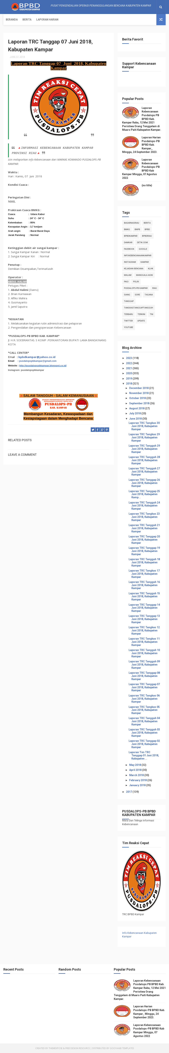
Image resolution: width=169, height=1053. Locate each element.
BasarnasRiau (131, 223)
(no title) (147, 185)
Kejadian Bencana (133, 268)
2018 (129, 383)
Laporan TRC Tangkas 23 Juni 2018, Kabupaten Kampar (144, 517)
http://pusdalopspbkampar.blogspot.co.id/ (43, 365)
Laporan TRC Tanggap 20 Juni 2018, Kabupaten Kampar (144, 539)
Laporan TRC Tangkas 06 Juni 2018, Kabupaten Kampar (144, 698)
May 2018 (135, 764)
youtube (128, 327)
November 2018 (139, 393)
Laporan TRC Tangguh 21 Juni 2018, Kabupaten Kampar (144, 528)
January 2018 (137, 785)
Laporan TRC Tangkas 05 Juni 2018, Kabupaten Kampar (144, 710)
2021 (129, 368)
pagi (126, 281)
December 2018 (139, 388)
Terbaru (128, 314)
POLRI (136, 281)
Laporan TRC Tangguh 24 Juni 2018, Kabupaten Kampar (144, 505)
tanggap (129, 301)
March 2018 (136, 775)
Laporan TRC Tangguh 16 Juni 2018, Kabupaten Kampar (144, 585)
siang (127, 295)
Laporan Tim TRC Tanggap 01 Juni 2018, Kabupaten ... (144, 755)
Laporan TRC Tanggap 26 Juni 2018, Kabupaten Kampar (144, 483)
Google (143, 249)
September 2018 (139, 403)
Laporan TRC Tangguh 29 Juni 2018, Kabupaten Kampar (144, 448)
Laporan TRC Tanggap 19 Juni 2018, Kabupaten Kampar (144, 551)
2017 (129, 791)
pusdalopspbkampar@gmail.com (38, 361)
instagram (130, 262)
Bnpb (137, 229)
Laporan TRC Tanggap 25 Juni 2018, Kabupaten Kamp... (144, 494)
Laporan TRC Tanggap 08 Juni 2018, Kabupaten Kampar (144, 676)
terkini (141, 314)
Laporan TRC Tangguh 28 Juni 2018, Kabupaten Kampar (144, 460)
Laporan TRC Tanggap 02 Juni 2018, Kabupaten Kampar (144, 744)
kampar (145, 262)
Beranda (12, 19)
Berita (26, 19)
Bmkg (127, 229)
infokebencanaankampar (137, 255)
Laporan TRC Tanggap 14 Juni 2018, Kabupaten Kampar (144, 608)
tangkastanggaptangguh (138, 308)
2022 (129, 363)
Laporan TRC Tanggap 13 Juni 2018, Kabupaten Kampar (144, 619)
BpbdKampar (130, 236)
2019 (129, 378)
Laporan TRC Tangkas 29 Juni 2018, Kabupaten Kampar (144, 437)
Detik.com (142, 242)
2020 (129, 373)
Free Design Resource (77, 1048)
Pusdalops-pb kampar (136, 288)
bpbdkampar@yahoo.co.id (36, 357)
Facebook (129, 249)
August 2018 (137, 408)
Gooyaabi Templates (122, 1048)
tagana (149, 295)
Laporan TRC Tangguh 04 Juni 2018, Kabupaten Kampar (144, 721)
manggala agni (144, 275)
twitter (128, 321)
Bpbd (147, 229)
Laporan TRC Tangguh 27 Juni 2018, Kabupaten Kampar (144, 471)
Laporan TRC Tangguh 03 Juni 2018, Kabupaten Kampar (144, 732)
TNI (151, 314)
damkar (128, 242)
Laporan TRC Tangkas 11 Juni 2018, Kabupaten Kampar (144, 641)
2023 (129, 358)
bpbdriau (147, 236)
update (141, 321)
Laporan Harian (47, 19)
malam (127, 275)
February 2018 (138, 780)
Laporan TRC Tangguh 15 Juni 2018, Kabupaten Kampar (144, 596)
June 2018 (135, 418)
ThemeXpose (55, 1048)
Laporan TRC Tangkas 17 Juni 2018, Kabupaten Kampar (144, 573)
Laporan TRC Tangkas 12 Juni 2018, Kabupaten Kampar (144, 630)
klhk (150, 268)
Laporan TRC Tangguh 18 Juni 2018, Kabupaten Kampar (144, 562)
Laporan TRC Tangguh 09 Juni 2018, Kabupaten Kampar (144, 664)
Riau (154, 288)
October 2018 (137, 398)
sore (137, 295)
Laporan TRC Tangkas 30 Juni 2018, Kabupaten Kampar (144, 426)
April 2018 (135, 769)
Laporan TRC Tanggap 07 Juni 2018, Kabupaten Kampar (144, 687)
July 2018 (135, 413)
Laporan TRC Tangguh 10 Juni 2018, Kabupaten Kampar (144, 653)
